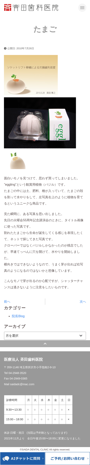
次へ (83, 301)
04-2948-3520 (17, 373)
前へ (7, 301)
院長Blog (18, 316)
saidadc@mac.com (22, 384)
